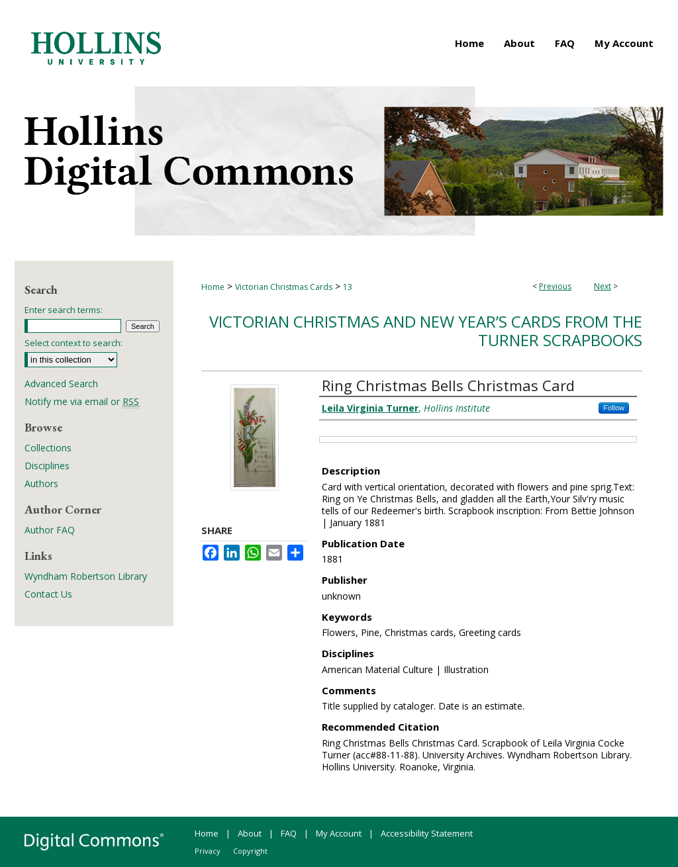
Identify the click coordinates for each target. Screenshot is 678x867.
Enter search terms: (63, 310)
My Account (339, 833)
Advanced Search (61, 383)
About (250, 833)
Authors (41, 483)
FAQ (289, 833)
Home (212, 287)
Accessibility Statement (427, 833)
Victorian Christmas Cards (283, 287)
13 (347, 287)
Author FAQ (49, 530)
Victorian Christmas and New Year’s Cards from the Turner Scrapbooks (425, 330)
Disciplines (47, 465)
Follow (613, 408)
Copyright (250, 851)
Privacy (207, 851)
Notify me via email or (81, 401)
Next (602, 286)
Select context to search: (73, 343)
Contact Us (48, 594)
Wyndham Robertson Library (85, 576)
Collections (48, 447)
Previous (555, 286)
